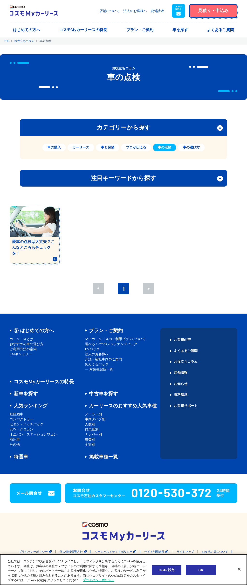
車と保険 (107, 147)
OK (200, 570)
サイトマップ (185, 551)
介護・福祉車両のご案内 (103, 359)
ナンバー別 (93, 434)
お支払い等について (215, 551)
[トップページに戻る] (34, 11)
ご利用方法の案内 (23, 349)
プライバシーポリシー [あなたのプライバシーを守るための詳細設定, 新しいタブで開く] (98, 580)
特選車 (21, 456)
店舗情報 (180, 373)
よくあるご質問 (186, 351)
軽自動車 (16, 414)
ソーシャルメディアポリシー (113, 551)
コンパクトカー (21, 419)
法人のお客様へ (135, 11)
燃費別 (90, 439)
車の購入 (54, 147)
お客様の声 (182, 340)
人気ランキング (31, 405)
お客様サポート (186, 406)
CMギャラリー (21, 354)
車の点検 (164, 147)
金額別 (90, 444)
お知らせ (180, 384)
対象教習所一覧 (101, 369)
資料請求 (157, 11)
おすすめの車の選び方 (26, 344)
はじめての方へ (37, 330)
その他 (15, 444)
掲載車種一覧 (103, 456)
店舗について (109, 11)
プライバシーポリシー (33, 551)
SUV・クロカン (21, 429)
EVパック (92, 349)
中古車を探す (103, 393)
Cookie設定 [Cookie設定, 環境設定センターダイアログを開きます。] (166, 570)
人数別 (90, 424)
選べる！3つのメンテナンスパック (111, 344)
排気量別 (91, 429)
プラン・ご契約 (106, 330)
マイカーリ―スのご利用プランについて (115, 339)
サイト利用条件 (154, 551)
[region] (123, 569)
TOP (6, 41)
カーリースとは (21, 339)
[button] (178, 11)
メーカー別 (93, 414)
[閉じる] (239, 569)
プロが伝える (136, 147)
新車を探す (26, 393)
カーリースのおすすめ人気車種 (123, 405)
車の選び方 (191, 147)
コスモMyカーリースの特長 (44, 381)
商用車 (15, 439)
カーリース (80, 147)
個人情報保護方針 (71, 551)
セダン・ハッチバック (26, 424)
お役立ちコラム (24, 41)
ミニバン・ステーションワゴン (33, 434)
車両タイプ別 (95, 419)
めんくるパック (97, 364)
